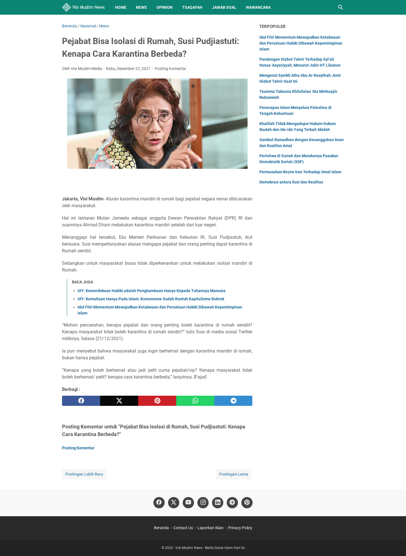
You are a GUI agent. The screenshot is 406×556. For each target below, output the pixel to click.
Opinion (164, 7)
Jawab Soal (224, 7)
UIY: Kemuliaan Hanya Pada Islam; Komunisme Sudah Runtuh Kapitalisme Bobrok (151, 299)
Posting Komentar (170, 68)
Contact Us (183, 528)
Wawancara (258, 7)
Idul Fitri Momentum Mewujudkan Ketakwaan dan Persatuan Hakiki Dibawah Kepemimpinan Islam (300, 43)
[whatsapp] (195, 401)
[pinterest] (157, 401)
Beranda (161, 528)
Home (120, 7)
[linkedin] (217, 502)
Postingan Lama (233, 474)
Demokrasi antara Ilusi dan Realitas (291, 182)
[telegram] (233, 401)
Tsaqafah (192, 7)
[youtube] (188, 502)
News (141, 7)
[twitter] (119, 401)
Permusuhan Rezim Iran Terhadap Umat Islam (300, 172)
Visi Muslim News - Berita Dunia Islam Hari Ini (210, 548)
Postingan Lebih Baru (84, 474)
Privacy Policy (240, 528)
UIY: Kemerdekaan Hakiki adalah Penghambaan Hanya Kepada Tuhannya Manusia (152, 290)
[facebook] (81, 401)
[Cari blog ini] (340, 7)
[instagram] (203, 502)
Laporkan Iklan (210, 528)
